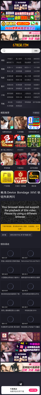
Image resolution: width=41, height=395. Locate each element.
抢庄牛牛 (37, 62)
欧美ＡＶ (28, 67)
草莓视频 (28, 102)
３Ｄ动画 (37, 67)
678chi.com (20, 45)
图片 (3, 86)
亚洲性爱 (10, 76)
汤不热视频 (36, 102)
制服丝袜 (10, 80)
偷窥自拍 (10, 85)
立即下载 (33, 390)
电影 (3, 77)
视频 (3, 69)
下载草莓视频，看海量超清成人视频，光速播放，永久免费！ (20, 227)
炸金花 (19, 62)
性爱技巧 (37, 97)
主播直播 (28, 71)
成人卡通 (28, 76)
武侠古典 (37, 93)
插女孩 (10, 102)
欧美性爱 (37, 76)
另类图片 (37, 88)
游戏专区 (37, 59)
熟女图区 (28, 88)
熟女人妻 (10, 71)
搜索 (36, 51)
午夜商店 (19, 102)
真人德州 (19, 59)
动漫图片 (37, 85)
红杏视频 (10, 106)
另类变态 (37, 80)
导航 (3, 103)
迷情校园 (10, 97)
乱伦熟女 (28, 80)
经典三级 (19, 80)
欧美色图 (28, 85)
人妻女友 (28, 93)
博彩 (3, 60)
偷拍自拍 (19, 76)
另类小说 (19, 97)
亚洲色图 (19, 85)
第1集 (4, 235)
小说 (3, 95)
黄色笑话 (28, 97)
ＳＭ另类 (37, 71)
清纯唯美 (19, 88)
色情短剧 (19, 106)
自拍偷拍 (19, 67)
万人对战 (28, 59)
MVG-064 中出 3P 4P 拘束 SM (20, 235)
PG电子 (10, 59)
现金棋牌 (28, 62)
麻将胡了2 (10, 62)
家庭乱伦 (19, 93)
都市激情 (10, 93)
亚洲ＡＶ (10, 67)
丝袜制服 (19, 71)
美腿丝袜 (10, 88)
